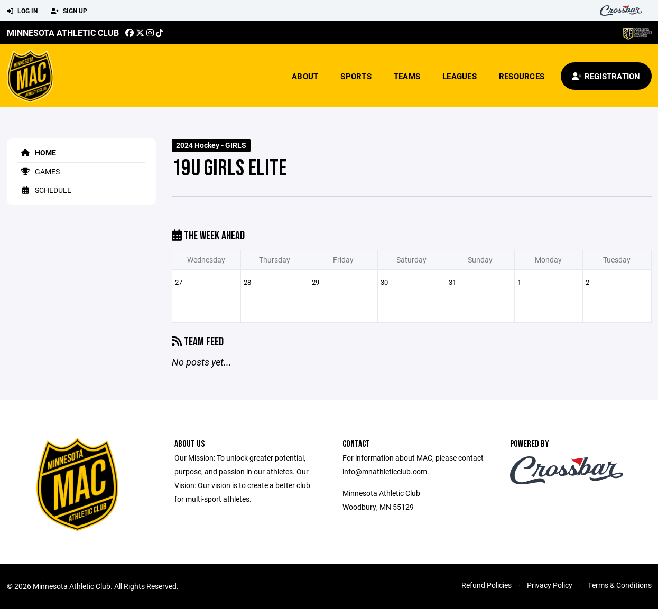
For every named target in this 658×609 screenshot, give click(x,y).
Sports (356, 76)
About (305, 76)
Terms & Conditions (620, 585)
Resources (521, 76)
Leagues (459, 76)
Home (36, 152)
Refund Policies (486, 585)
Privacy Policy (549, 585)
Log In (22, 11)
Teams (407, 76)
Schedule (44, 190)
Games (38, 171)
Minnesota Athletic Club (63, 32)
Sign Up (69, 11)
